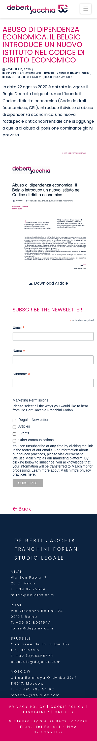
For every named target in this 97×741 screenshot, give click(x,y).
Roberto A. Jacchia (58, 77)
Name (19, 351)
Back (22, 508)
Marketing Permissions (30, 400)
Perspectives (12, 77)
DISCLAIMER (36, 712)
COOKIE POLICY (67, 707)
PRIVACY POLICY (27, 707)
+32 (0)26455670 (34, 656)
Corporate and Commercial (23, 73)
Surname (21, 374)
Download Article (48, 283)
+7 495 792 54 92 (35, 689)
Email (18, 328)
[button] (85, 9)
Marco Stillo (80, 73)
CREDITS (64, 712)
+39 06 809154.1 (33, 622)
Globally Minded (56, 73)
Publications (33, 77)
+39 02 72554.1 (32, 589)
